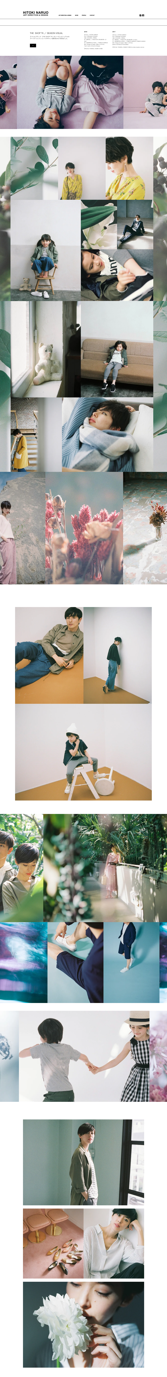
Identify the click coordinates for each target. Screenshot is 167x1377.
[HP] (33, 45)
